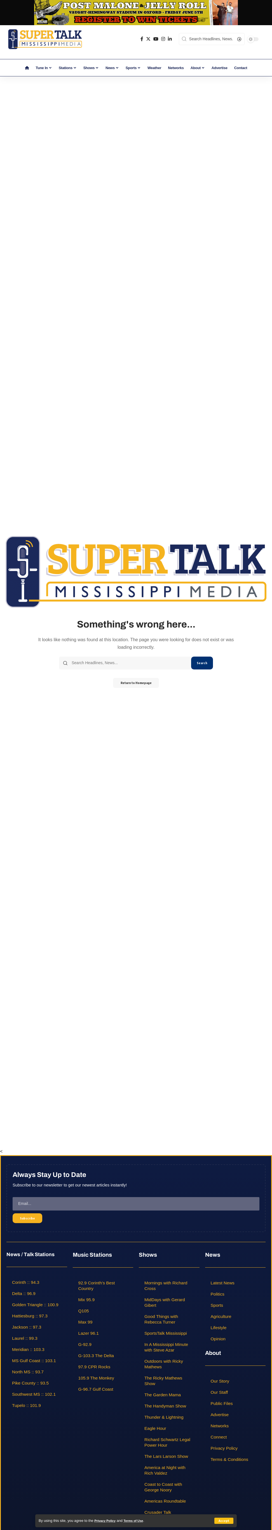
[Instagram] (163, 39)
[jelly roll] (136, 12)
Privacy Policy (106, 1521)
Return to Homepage (136, 683)
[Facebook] (142, 39)
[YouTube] (156, 39)
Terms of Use (137, 1521)
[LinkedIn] (170, 39)
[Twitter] (148, 39)
